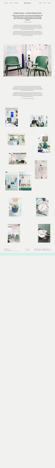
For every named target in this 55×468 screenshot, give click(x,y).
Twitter (33, 98)
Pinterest (25, 98)
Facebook (29, 98)
